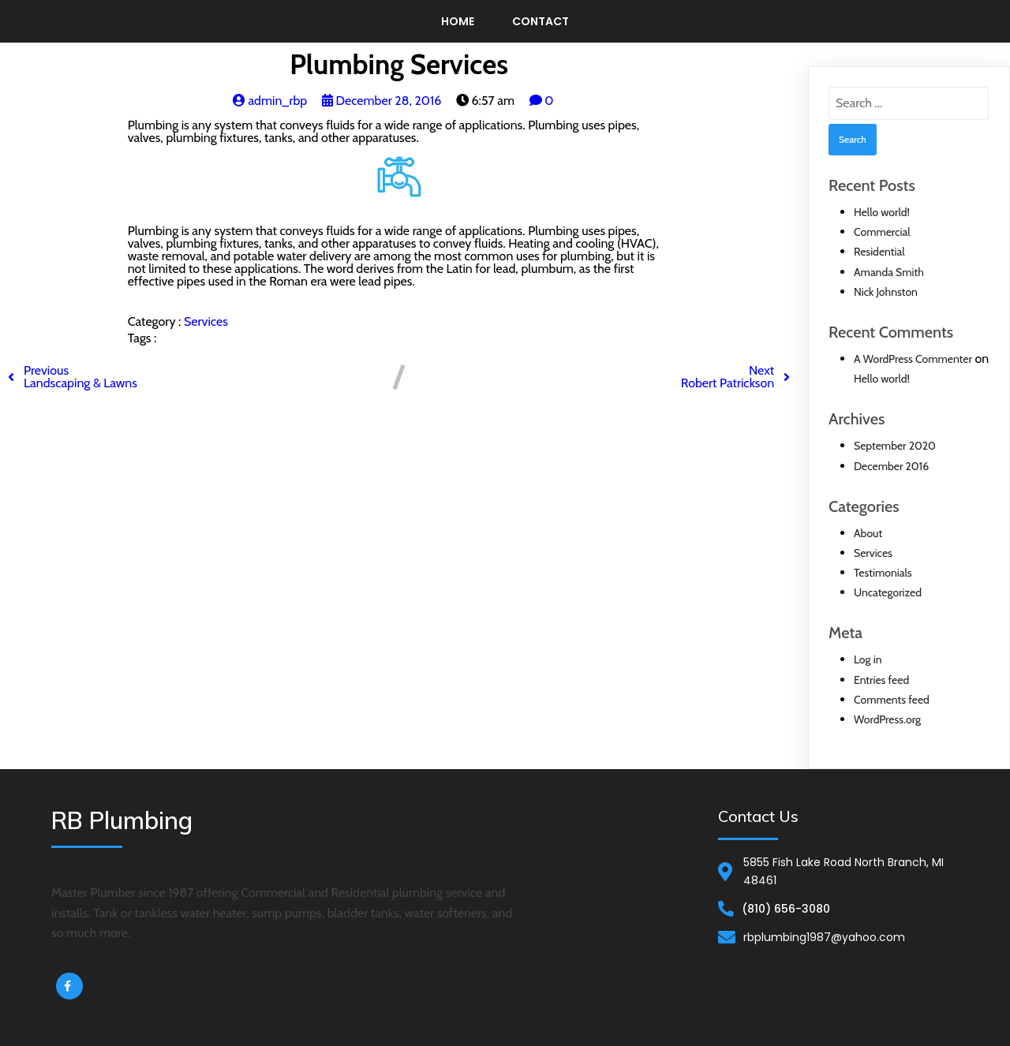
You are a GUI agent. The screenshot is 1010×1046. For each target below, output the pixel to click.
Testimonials (883, 573)
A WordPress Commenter (913, 359)
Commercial (882, 232)
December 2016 (891, 466)
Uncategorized (888, 592)
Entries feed (881, 680)
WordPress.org (887, 719)
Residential (879, 252)
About (868, 533)
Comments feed (892, 700)
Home (457, 21)
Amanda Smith (889, 272)
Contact (540, 21)
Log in (868, 659)
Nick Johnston (886, 292)
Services (206, 321)
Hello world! (882, 212)
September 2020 (895, 446)
